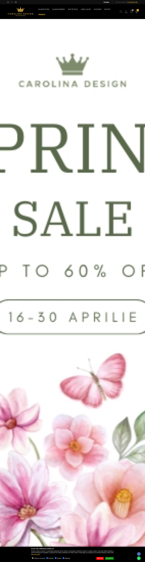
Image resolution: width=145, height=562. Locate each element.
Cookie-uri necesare (39, 558)
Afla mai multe (35, 554)
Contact (106, 2)
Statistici (59, 558)
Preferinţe (51, 558)
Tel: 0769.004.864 (132, 2)
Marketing (67, 558)
